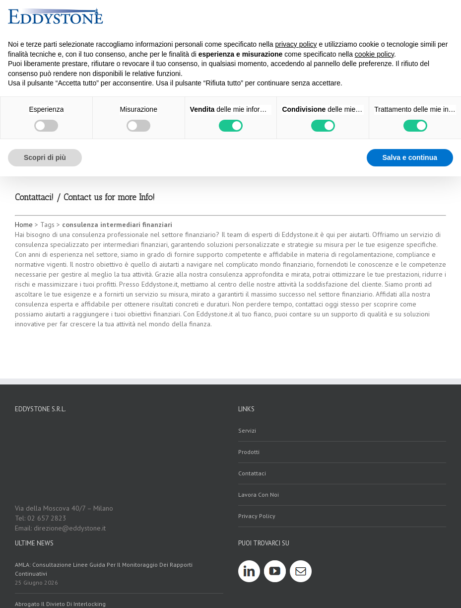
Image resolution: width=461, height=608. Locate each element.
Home (24, 224)
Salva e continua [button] (410, 157)
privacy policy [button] (296, 44)
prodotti (249, 452)
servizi (247, 430)
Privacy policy (256, 516)
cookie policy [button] (374, 54)
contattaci (252, 473)
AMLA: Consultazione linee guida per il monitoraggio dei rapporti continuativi (104, 569)
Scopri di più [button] (45, 157)
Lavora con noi (258, 494)
